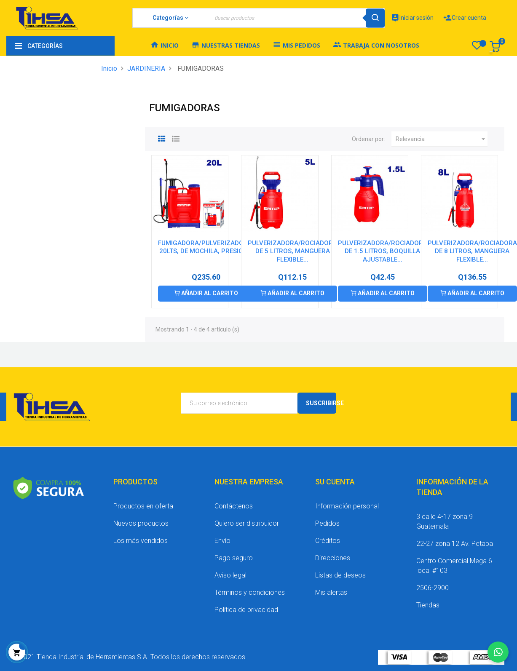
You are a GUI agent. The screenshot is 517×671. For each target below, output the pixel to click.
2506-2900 (432, 588)
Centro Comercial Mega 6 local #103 (454, 566)
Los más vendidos (140, 541)
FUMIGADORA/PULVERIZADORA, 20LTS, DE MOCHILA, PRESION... (206, 247)
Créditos (327, 541)
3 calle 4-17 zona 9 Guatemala (444, 521)
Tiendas (427, 605)
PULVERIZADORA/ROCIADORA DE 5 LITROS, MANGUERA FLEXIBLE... (292, 251)
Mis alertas (331, 592)
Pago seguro (233, 558)
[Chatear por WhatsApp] (498, 652)
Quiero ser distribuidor (246, 523)
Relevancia (442, 139)
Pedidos (327, 523)
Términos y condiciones (249, 592)
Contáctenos (233, 506)
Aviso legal (230, 575)
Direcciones (332, 558)
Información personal (347, 506)
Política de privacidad (246, 610)
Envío (222, 541)
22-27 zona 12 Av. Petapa (454, 544)
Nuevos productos (141, 523)
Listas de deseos (340, 575)
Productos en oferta (143, 506)
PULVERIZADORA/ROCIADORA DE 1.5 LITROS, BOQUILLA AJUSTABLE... (382, 251)
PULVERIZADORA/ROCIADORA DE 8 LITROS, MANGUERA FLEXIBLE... (472, 251)
